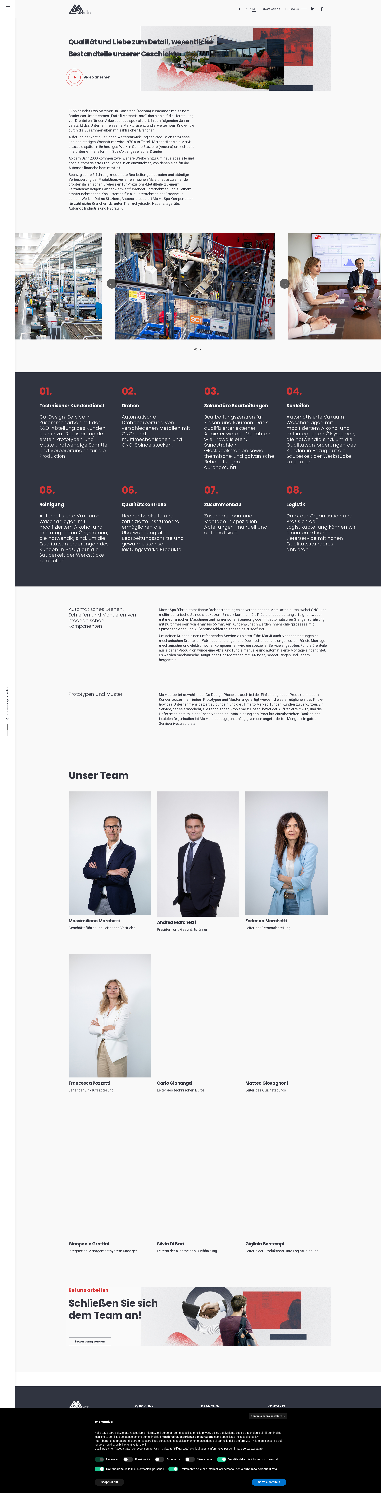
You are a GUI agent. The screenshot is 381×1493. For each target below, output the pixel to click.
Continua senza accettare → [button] (268, 1416)
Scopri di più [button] (109, 1482)
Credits (7, 691)
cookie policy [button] (250, 1436)
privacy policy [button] (210, 1432)
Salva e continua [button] (269, 1482)
